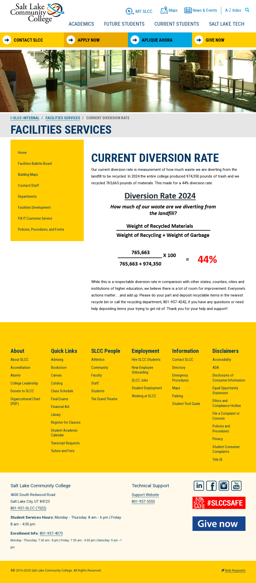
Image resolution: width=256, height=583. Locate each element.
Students (97, 391)
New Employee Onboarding (142, 370)
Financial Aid (60, 406)
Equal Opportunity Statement (225, 390)
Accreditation (20, 367)
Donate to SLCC (22, 391)
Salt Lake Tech (226, 24)
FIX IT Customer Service (35, 218)
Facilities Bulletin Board (35, 163)
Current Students (176, 24)
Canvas (56, 375)
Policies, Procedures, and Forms (41, 229)
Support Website (145, 494)
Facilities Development (34, 207)
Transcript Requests (65, 443)
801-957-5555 (143, 501)
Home (22, 152)
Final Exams (59, 399)
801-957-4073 (51, 533)
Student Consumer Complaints (226, 449)
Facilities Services (63, 118)
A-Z (233, 10)
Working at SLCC (144, 396)
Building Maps (28, 174)
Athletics (97, 359)
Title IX (217, 459)
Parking (177, 396)
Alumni (15, 375)
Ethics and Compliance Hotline (226, 403)
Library (55, 414)
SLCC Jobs (140, 380)
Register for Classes (65, 422)
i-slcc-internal (25, 118)
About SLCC (19, 359)
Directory (178, 367)
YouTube (236, 485)
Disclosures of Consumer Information (228, 378)
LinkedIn (199, 485)
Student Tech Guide (186, 403)
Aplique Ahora (151, 39)
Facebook (211, 485)
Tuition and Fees (62, 451)
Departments (27, 196)
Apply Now (83, 39)
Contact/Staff (28, 185)
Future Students (124, 24)
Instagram (224, 485)
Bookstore (58, 367)
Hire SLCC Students (146, 359)
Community (99, 367)
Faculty (96, 375)
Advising (57, 359)
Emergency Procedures (180, 378)
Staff (95, 383)
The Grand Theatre (104, 399)
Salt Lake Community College (37, 13)
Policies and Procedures (221, 428)
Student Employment (147, 388)
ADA (215, 367)
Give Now (209, 39)
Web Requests (235, 570)
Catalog (56, 383)
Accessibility (221, 359)
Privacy (217, 439)
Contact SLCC (22, 39)
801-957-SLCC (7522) (28, 508)
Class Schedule (62, 391)
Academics (81, 24)
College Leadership (24, 383)
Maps (176, 388)
